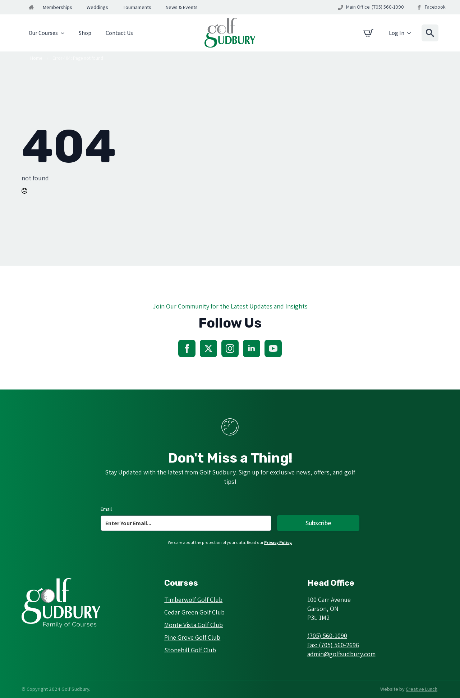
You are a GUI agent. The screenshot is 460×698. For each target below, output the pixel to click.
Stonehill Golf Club (190, 650)
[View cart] (368, 33)
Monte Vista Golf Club (193, 625)
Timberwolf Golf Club (193, 599)
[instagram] (230, 348)
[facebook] (187, 348)
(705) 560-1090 (327, 635)
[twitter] (208, 348)
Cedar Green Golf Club (194, 612)
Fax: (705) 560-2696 (333, 645)
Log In (396, 33)
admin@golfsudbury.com (341, 654)
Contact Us (119, 33)
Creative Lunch (421, 689)
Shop (85, 33)
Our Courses (43, 33)
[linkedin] (251, 348)
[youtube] (273, 348)
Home (36, 58)
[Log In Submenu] (411, 33)
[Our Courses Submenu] (65, 33)
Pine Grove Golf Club (192, 637)
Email (106, 509)
